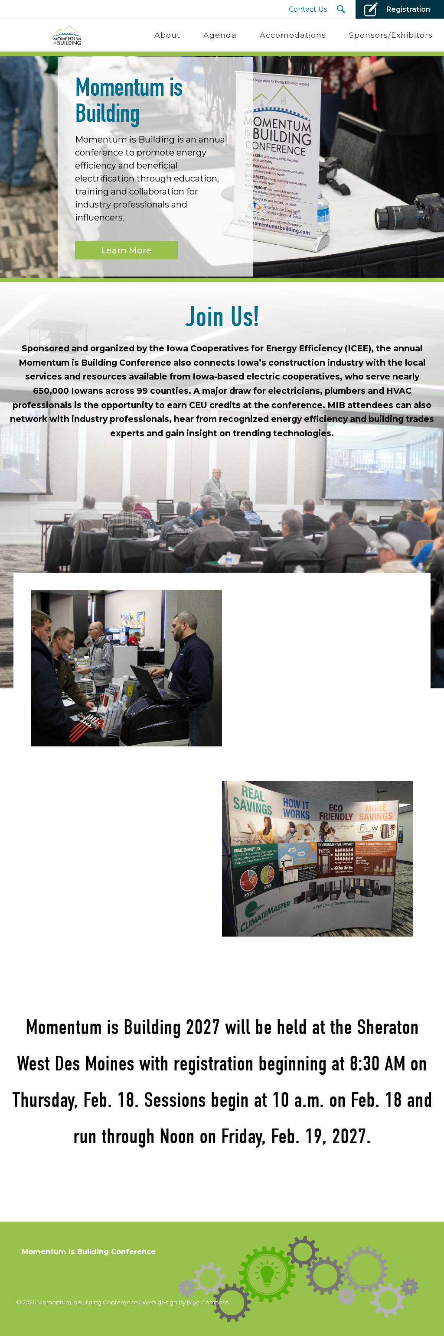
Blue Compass (208, 1302)
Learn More (126, 250)
